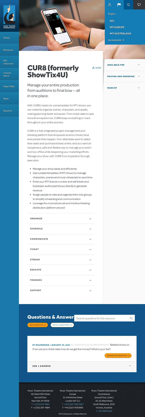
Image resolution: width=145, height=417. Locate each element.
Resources (8, 50)
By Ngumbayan (40, 343)
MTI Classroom (8, 62)
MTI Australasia (120, 33)
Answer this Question (117, 353)
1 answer (41, 363)
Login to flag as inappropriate (91, 343)
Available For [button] (116, 65)
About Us (7, 110)
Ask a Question (36, 325)
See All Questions (61, 325)
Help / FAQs (8, 86)
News (6, 98)
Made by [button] (112, 88)
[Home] (9, 16)
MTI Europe (117, 27)
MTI (112, 21)
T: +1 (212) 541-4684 (40, 401)
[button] (119, 4)
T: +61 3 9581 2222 (104, 408)
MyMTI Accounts (109, 4)
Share (98, 68)
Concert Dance (7, 74)
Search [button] (128, 4)
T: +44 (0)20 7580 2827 (73, 401)
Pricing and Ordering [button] (121, 76)
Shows (6, 37)
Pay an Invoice (114, 40)
